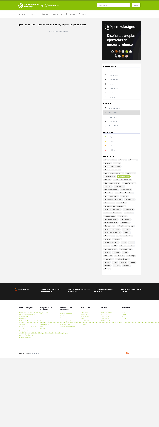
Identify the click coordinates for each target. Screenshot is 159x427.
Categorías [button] (33, 14)
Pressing (126, 229)
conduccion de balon (46, 320)
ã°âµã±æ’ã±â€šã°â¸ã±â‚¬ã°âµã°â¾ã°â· (31, 320)
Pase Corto (108, 255)
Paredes (127, 232)
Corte (125, 252)
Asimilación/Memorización (113, 213)
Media (109, 141)
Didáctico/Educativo (111, 222)
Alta (108, 145)
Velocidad (108, 186)
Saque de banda (110, 176)
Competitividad (129, 209)
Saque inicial (130, 173)
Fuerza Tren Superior (111, 196)
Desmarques (125, 222)
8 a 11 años (111, 113)
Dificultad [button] (58, 14)
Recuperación (130, 199)
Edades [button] (46, 14)
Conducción (108, 259)
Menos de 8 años (112, 108)
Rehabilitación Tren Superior (113, 199)
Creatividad (122, 203)
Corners (117, 163)
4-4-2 (106, 246)
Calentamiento (126, 189)
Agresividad (129, 213)
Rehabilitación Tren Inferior (124, 193)
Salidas (133, 262)
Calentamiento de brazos (68, 322)
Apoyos (107, 239)
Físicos (109, 84)
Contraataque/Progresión (112, 232)
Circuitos (124, 196)
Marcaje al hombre (110, 249)
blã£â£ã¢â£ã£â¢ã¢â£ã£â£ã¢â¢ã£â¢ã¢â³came (33, 312)
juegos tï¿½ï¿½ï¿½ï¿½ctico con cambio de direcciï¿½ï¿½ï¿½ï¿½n (27, 316)
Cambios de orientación (112, 229)
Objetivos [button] (71, 14)
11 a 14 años (111, 117)
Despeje (117, 265)
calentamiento (44, 324)
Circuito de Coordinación (68, 326)
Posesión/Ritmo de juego (126, 226)
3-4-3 (124, 242)
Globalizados (111, 79)
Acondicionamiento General (123, 180)
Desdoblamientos (126, 249)
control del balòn (45, 322)
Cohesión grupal (110, 216)
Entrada (116, 252)
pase (41, 326)
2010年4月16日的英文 (26, 335)
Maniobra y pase (65, 324)
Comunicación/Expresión (112, 209)
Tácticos (110, 93)
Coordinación (119, 186)
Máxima (110, 150)
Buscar (136, 5)
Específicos (111, 71)
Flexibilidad (108, 193)
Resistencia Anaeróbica (112, 183)
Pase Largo (131, 255)
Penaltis (107, 180)
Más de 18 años (112, 126)
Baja (108, 137)
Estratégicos (111, 75)
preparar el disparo (25, 337)
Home (22, 14)
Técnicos (110, 97)
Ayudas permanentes (127, 246)
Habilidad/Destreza (122, 259)
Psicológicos (111, 88)
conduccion (43, 316)
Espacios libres (109, 226)
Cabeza (123, 262)
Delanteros (133, 160)
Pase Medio (120, 255)
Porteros (107, 163)
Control (107, 252)
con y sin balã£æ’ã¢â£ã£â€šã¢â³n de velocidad (27, 327)
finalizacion (43, 318)
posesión (42, 328)
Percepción (123, 216)
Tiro (115, 262)
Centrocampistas (110, 160)
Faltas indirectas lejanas (112, 170)
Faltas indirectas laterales (112, 166)
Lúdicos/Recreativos (111, 219)
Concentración (109, 203)
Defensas (122, 160)
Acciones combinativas (125, 236)
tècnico (42, 314)
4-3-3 (132, 242)
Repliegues (118, 239)
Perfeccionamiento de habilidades (115, 206)
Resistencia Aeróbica (111, 189)
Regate (107, 262)
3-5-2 (114, 246)
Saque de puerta (124, 176)
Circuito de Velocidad (66, 314)
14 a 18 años (111, 121)
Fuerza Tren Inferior (129, 183)
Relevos (107, 269)
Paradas (107, 265)
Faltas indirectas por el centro (113, 173)
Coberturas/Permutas (111, 242)
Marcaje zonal (109, 236)
